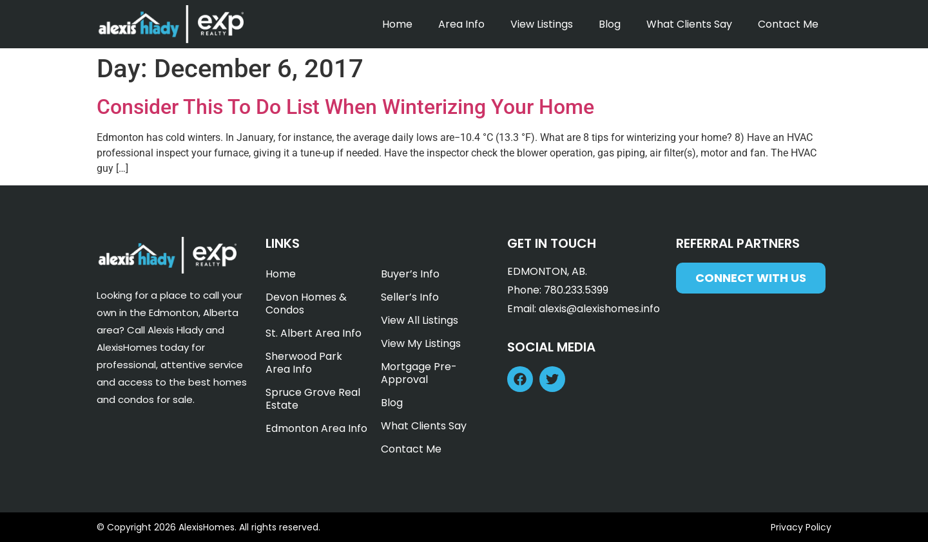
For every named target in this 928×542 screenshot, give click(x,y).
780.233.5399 (576, 290)
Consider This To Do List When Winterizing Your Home (345, 107)
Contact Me (788, 24)
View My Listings (421, 343)
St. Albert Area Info (314, 333)
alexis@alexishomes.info (599, 308)
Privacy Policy (801, 527)
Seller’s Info (410, 297)
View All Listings (419, 320)
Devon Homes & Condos (306, 303)
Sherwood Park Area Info (304, 363)
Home (397, 24)
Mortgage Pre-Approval (419, 373)
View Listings (541, 24)
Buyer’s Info (410, 273)
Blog (610, 24)
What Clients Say (689, 24)
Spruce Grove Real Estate (313, 399)
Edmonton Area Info (316, 428)
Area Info (461, 24)
